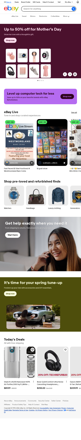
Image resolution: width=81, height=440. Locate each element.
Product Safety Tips (19, 404)
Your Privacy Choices (55, 410)
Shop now (10, 40)
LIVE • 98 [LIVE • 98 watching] (42, 122)
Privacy (63, 408)
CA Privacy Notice (41, 410)
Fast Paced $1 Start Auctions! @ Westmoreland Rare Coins (17, 169)
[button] (74, 9)
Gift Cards (36, 2)
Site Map (44, 404)
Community (32, 401)
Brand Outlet (25, 2)
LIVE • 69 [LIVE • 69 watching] (75, 122)
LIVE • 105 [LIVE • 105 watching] (10, 122)
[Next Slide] (70, 74)
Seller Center (56, 401)
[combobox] (48, 8)
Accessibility (44, 408)
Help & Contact (48, 2)
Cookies (31, 410)
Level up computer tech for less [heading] (30, 94)
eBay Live (11, 112)
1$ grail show (42, 168)
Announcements (20, 401)
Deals (17, 2)
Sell (59, 2)
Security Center (43, 401)
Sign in (8, 2)
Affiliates (7, 404)
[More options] (33, 381)
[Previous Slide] (65, 74)
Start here (13, 235)
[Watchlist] (32, 350)
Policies (65, 401)
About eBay (8, 401)
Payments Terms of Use (20, 410)
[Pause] (75, 74)
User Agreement (55, 408)
